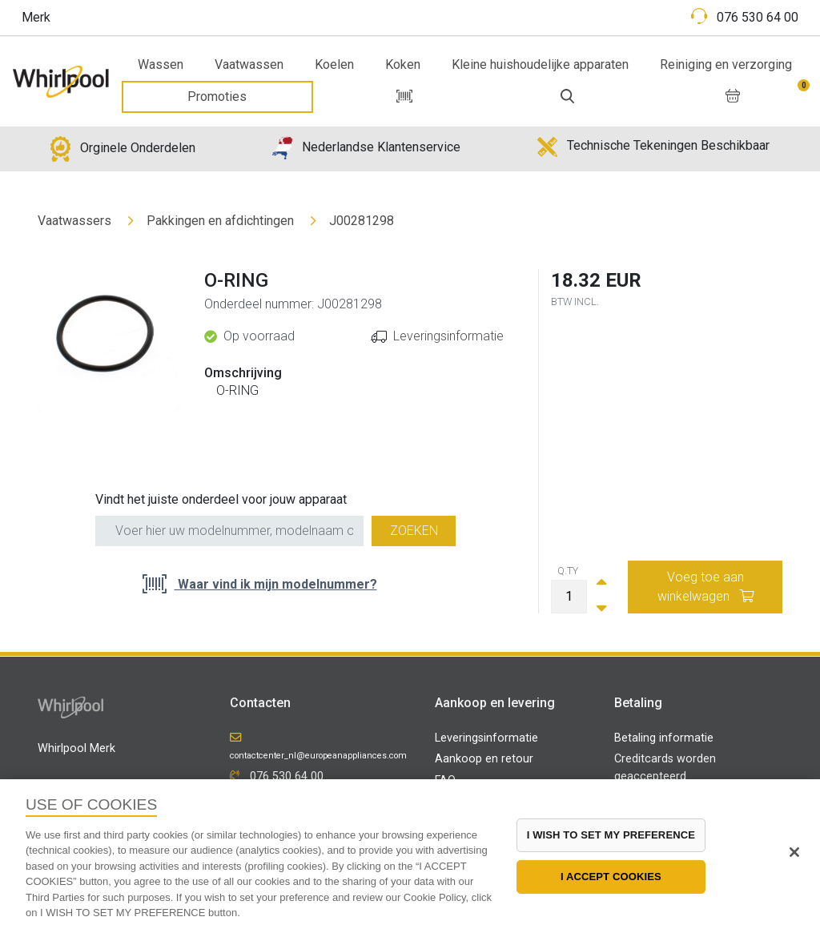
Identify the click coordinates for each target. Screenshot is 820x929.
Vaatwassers (74, 220)
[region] (410, 854)
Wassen (160, 64)
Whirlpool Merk (76, 748)
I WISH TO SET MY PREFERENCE (611, 835)
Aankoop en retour (484, 759)
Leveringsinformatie (448, 336)
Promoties (217, 96)
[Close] (794, 852)
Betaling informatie (663, 738)
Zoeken (414, 530)
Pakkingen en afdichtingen (220, 220)
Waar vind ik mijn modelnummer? (276, 584)
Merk (36, 17)
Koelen (334, 64)
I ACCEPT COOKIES (611, 877)
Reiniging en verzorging (726, 64)
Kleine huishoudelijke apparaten (540, 64)
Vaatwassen (249, 64)
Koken (402, 64)
